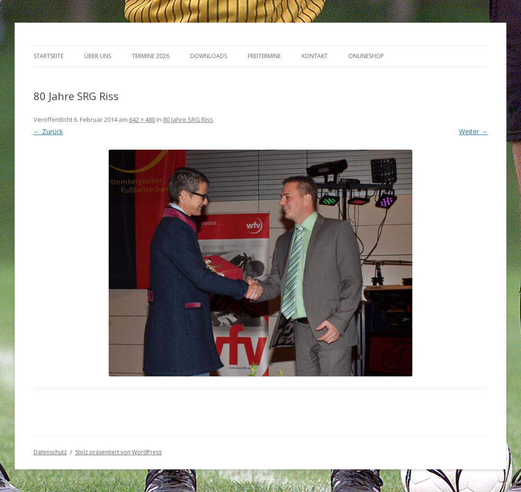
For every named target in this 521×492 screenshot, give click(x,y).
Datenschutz (50, 452)
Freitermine (264, 56)
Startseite (48, 56)
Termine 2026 (150, 56)
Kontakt (315, 56)
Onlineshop (366, 56)
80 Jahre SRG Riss (188, 119)
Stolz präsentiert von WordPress (118, 452)
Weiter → (473, 131)
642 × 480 (142, 119)
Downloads (208, 56)
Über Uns (97, 56)
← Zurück (48, 131)
